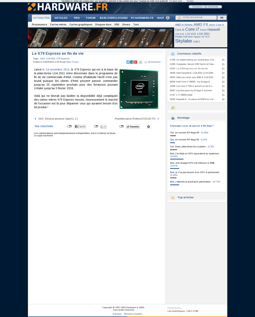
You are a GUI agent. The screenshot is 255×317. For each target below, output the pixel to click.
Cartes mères (58, 24)
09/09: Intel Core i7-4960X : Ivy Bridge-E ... (191, 81)
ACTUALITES (41, 18)
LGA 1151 (179, 34)
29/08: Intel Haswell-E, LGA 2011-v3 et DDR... (192, 73)
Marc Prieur (72, 62)
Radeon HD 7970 (202, 37)
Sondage (183, 117)
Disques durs (103, 24)
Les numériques (176, 311)
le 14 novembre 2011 (55, 69)
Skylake (183, 41)
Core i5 (179, 29)
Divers (126, 24)
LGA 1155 (190, 34)
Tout (136, 24)
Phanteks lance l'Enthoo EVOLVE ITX (137, 118)
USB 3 (196, 41)
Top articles (185, 197)
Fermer (190, 1)
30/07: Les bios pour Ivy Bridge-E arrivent (191, 90)
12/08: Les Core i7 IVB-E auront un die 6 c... (192, 86)
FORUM (90, 18)
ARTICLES (61, 18)
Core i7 (192, 29)
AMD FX (201, 24)
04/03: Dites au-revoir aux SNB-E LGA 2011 (191, 77)
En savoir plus (175, 1)
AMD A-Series (184, 24)
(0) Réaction (152, 62)
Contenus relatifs (189, 53)
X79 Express (62, 58)
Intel (42, 58)
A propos (117, 314)
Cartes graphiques (80, 24)
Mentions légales (133, 314)
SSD (116, 24)
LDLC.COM (192, 311)
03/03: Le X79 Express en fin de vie (189, 68)
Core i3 (220, 25)
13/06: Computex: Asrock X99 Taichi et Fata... (192, 64)
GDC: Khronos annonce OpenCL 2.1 (56, 118)
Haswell (214, 30)
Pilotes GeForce (184, 36)
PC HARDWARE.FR (142, 18)
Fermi (203, 30)
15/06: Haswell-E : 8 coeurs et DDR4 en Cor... (192, 99)
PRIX (77, 18)
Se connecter (211, 6)
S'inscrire (197, 6)
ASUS (212, 25)
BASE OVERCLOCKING (114, 18)
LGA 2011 (203, 33)
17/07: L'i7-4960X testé (181, 95)
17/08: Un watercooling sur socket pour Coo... (193, 59)
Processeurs (39, 24)
